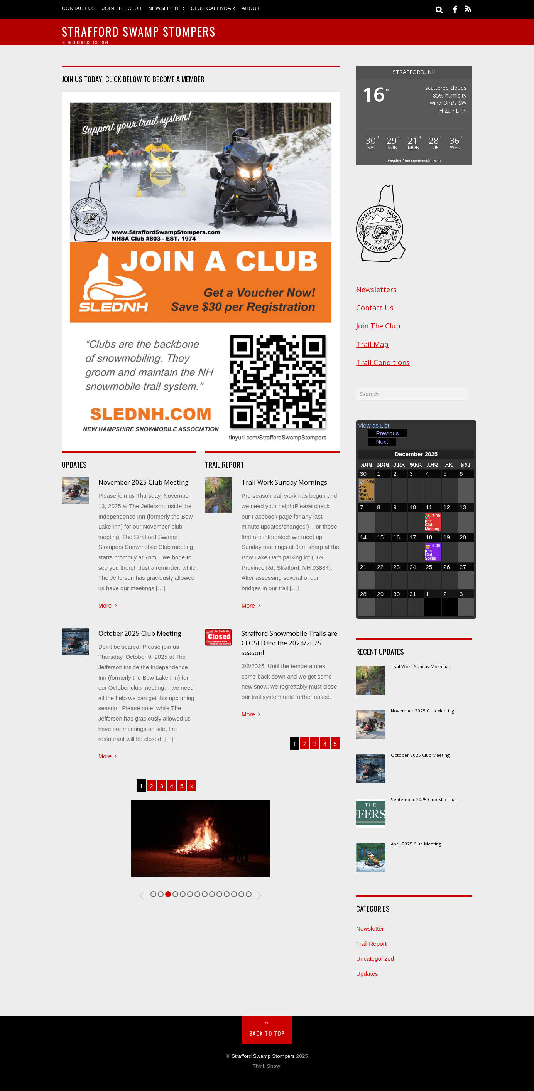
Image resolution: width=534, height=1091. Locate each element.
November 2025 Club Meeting (143, 482)
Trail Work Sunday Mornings (284, 482)
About (251, 8)
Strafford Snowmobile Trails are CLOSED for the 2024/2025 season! (289, 643)
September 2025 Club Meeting (423, 799)
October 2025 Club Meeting (139, 633)
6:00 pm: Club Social (432, 552)
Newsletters (376, 289)
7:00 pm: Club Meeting (432, 522)
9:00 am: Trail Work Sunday (366, 490)
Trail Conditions (383, 362)
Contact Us (79, 8)
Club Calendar (213, 8)
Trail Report (371, 943)
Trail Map (372, 344)
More (105, 605)
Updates (367, 973)
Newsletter (166, 8)
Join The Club (122, 8)
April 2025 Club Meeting (416, 844)
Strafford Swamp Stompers (263, 1056)
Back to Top (267, 1033)
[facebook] (455, 9)
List (373, 425)
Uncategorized (375, 958)
